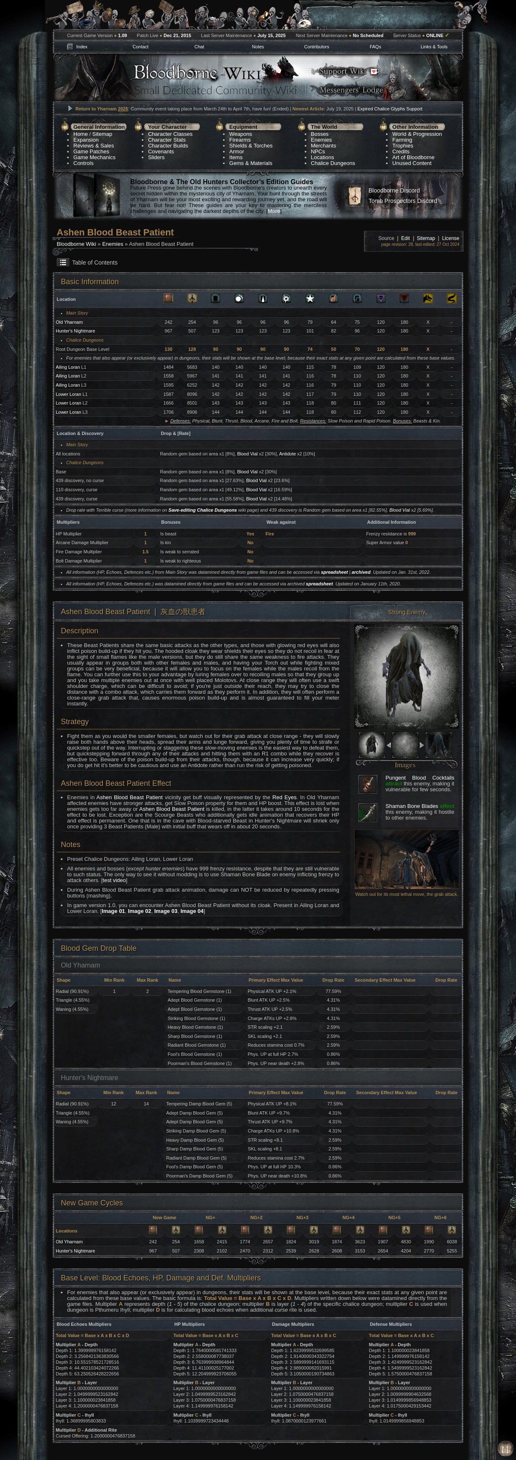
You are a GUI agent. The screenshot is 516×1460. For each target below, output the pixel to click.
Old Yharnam (69, 322)
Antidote (287, 453)
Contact (140, 46)
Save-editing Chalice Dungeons (202, 510)
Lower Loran (68, 394)
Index (82, 46)
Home (80, 134)
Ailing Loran (68, 367)
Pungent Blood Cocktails (420, 778)
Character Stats (166, 140)
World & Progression (417, 134)
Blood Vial (247, 453)
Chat (199, 46)
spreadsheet (334, 572)
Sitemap (103, 134)
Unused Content (411, 163)
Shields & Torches (251, 145)
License (450, 238)
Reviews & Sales (93, 145)
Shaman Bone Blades (412, 806)
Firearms (239, 140)
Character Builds (168, 145)
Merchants (323, 145)
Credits (400, 151)
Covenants (161, 151)
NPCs (318, 151)
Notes (258, 46)
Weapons (240, 134)
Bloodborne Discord (394, 190)
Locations (322, 157)
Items (236, 157)
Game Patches (91, 151)
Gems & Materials (250, 163)
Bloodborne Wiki (76, 244)
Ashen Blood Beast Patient (129, 797)
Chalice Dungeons (333, 163)
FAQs (375, 46)
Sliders (156, 157)
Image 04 (192, 911)
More (274, 211)
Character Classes (170, 134)
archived (361, 572)
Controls (83, 163)
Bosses (320, 134)
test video (114, 880)
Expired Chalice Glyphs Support (389, 108)
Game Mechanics (94, 157)
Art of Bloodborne (413, 157)
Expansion (86, 140)
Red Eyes (285, 797)
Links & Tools (434, 46)
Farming (402, 140)
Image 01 (113, 911)
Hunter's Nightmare (75, 330)
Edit (405, 238)
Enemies (321, 140)
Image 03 (166, 911)
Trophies (402, 145)
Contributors (316, 46)
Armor (236, 151)
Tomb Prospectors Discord (402, 201)
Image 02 (139, 911)
